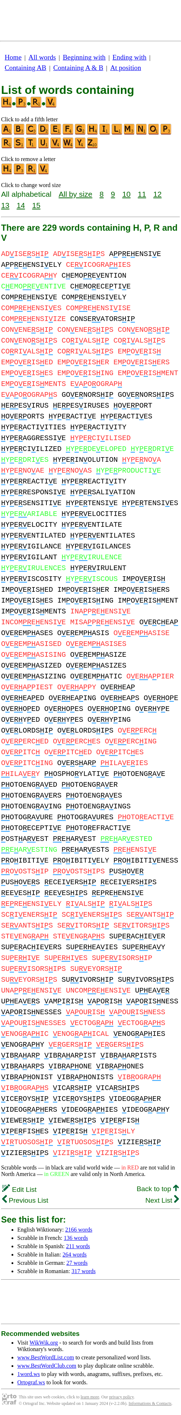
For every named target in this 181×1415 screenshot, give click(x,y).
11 (142, 194)
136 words (76, 1238)
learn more (90, 1396)
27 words (76, 1263)
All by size (75, 194)
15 (36, 205)
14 (21, 205)
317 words (84, 1271)
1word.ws (28, 1374)
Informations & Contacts (149, 1403)
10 (126, 194)
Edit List (19, 1189)
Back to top (158, 1189)
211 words (78, 1246)
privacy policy (121, 1396)
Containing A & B (78, 67)
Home (13, 57)
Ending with (129, 57)
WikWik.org (44, 1343)
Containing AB (25, 67)
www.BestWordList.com (45, 1357)
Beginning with (84, 57)
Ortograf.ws (31, 1382)
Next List (162, 1200)
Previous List (25, 1200)
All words (42, 57)
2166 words (78, 1230)
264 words (75, 1254)
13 (5, 205)
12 (157, 194)
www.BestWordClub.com (46, 1366)
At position (125, 67)
